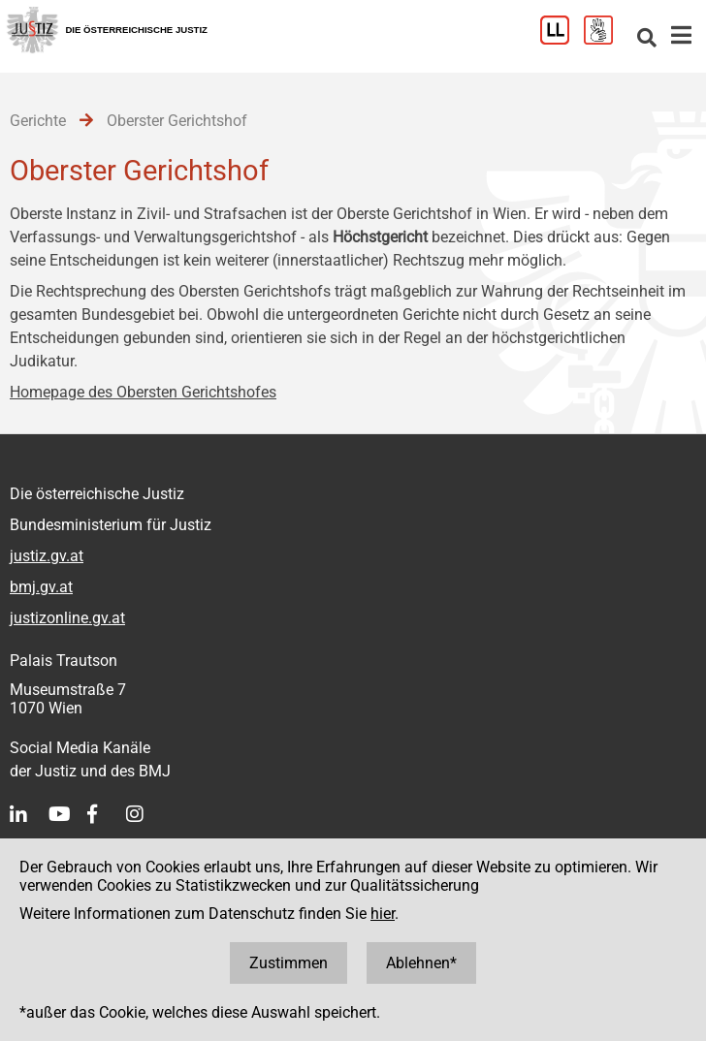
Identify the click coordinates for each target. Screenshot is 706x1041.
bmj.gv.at (41, 587)
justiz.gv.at (46, 556)
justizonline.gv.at (67, 618)
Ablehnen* (421, 963)
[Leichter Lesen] (562, 39)
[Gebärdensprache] (605, 39)
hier (382, 913)
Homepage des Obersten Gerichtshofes (143, 392)
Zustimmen (288, 963)
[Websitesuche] (646, 39)
